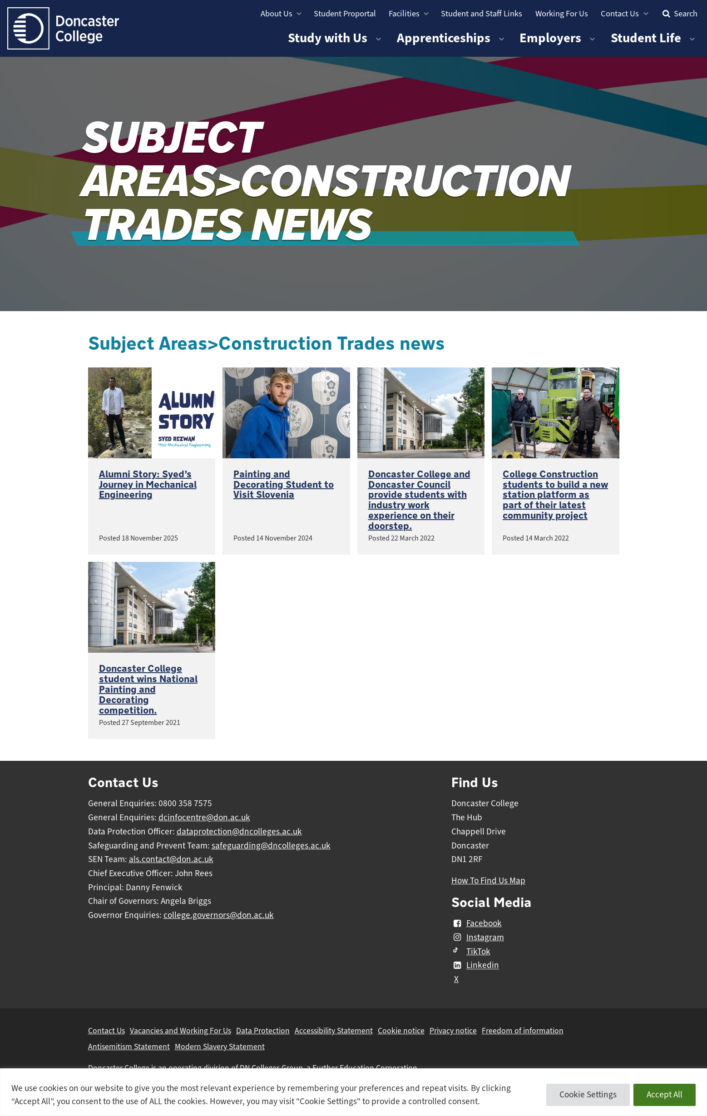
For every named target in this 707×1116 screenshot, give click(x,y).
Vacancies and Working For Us (180, 1031)
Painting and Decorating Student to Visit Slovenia (283, 485)
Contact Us (620, 13)
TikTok (470, 951)
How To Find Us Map (488, 880)
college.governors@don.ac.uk (218, 915)
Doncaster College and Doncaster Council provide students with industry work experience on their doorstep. (419, 500)
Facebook (476, 923)
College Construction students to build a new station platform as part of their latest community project (555, 495)
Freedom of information (523, 1031)
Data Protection (263, 1031)
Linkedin (475, 965)
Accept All (664, 1094)
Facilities (404, 13)
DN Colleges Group (271, 1068)
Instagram (477, 937)
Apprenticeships (443, 38)
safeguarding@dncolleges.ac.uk (271, 845)
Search (678, 13)
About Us (276, 13)
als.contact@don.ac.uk (171, 859)
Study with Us (327, 38)
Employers (550, 38)
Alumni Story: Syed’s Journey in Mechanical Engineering (148, 485)
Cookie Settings (588, 1094)
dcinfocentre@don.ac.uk (204, 817)
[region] (353, 1092)
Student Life (646, 38)
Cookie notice (401, 1031)
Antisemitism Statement (129, 1047)
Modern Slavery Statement (220, 1047)
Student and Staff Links (481, 13)
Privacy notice (453, 1031)
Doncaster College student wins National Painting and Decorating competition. (148, 689)
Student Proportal (345, 13)
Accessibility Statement (334, 1031)
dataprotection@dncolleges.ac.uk (239, 831)
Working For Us (561, 13)
